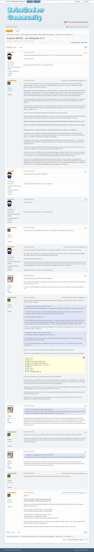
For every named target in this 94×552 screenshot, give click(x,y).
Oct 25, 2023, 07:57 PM (29, 80)
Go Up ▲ (87, 550)
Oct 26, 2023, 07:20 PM (29, 247)
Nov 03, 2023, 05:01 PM (29, 297)
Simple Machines (17, 550)
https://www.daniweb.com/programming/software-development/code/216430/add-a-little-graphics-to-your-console (54, 121)
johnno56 (10, 52)
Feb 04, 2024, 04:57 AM (29, 492)
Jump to (64, 539)
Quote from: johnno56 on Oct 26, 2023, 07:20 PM (38, 306)
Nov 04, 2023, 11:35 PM (29, 405)
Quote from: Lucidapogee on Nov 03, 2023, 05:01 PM (39, 409)
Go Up (8, 532)
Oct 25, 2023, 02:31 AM (29, 52)
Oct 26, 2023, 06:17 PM (29, 227)
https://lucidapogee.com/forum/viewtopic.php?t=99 (37, 501)
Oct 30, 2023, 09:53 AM (29, 275)
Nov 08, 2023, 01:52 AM (29, 473)
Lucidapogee (12, 80)
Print (85, 47)
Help (75, 550)
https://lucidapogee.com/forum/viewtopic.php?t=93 (37, 499)
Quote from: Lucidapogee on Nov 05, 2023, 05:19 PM (39, 455)
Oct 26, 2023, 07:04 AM (29, 171)
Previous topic (75, 42)
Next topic (84, 42)
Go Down (9, 47)
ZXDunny (10, 275)
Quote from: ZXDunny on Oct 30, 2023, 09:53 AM (38, 332)
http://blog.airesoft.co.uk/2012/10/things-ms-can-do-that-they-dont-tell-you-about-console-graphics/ (50, 130)
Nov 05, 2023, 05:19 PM (29, 431)
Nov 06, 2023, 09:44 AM (29, 451)
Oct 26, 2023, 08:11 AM (29, 199)
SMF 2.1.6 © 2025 (9, 550)
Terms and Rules (80, 550)
